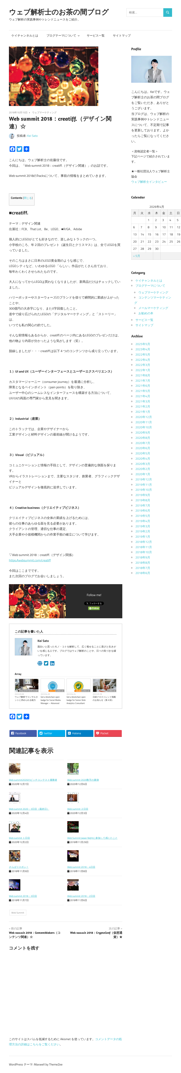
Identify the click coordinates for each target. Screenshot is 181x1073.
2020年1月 (142, 474)
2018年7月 (142, 568)
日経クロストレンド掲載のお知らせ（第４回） (104, 698)
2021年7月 (142, 380)
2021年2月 (142, 406)
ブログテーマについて (63, 35)
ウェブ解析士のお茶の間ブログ (59, 12)
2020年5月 (142, 453)
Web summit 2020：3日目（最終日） (29, 809)
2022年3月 (142, 365)
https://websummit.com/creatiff (30, 560)
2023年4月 (142, 349)
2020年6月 (142, 448)
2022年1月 (142, 370)
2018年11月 (143, 547)
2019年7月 (142, 505)
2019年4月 (142, 521)
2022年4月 (142, 359)
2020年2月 (142, 469)
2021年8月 (142, 375)
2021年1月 (142, 411)
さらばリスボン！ (19, 867)
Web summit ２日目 (77, 809)
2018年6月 (142, 573)
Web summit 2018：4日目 (81, 867)
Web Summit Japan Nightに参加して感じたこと (92, 838)
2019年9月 (142, 495)
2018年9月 (142, 557)
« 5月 (136, 256)
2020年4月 (142, 458)
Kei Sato (32, 135)
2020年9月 (142, 432)
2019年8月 (142, 500)
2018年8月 (142, 562)
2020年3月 (142, 464)
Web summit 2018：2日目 (81, 896)
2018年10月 (143, 552)
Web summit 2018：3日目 (23, 896)
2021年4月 (142, 396)
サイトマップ (122, 35)
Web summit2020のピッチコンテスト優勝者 (33, 780)
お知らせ (59, 690)
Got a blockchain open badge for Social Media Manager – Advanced (51, 700)
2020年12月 (143, 417)
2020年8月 (142, 437)
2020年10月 (143, 427)
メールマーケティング (153, 308)
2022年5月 (142, 354)
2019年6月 (142, 510)
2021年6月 (142, 385)
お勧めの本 (145, 313)
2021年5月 (142, 391)
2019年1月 (142, 536)
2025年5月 (142, 344)
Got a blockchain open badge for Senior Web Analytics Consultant (76, 700)
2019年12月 (143, 479)
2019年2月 (142, 531)
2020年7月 (142, 443)
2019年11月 (143, 484)
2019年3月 (142, 526)
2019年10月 (143, 489)
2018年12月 (143, 542)
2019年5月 (142, 516)
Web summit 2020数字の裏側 (83, 780)
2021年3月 (142, 401)
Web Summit (17, 912)
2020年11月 (143, 422)
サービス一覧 (96, 35)
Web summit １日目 (19, 838)
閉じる (28, 198)
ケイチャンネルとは (24, 35)
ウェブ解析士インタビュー (149, 181)
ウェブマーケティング (44, 112)
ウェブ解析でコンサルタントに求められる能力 (26, 698)
